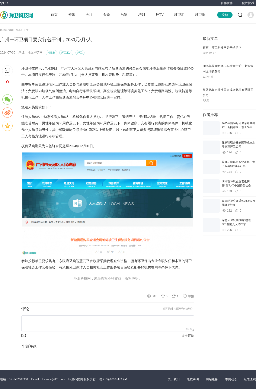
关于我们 (174, 379)
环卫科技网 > (8, 30)
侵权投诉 (248, 3)
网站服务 (212, 379)
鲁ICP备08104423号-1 (113, 379)
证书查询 (250, 379)
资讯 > (19, 30)
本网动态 (231, 379)
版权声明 (193, 379)
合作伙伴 (227, 3)
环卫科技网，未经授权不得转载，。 (108, 278)
